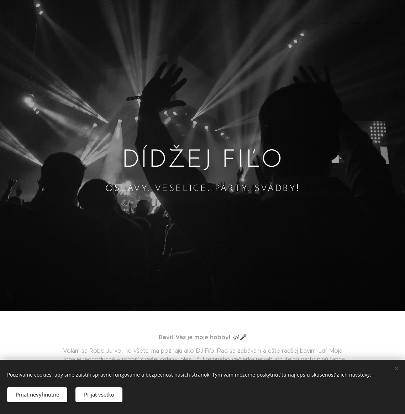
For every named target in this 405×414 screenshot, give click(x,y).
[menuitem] (343, 23)
